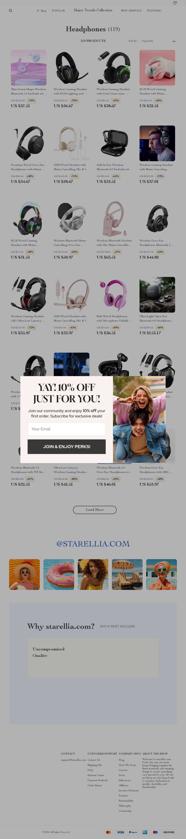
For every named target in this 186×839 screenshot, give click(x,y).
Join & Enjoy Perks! (66, 446)
